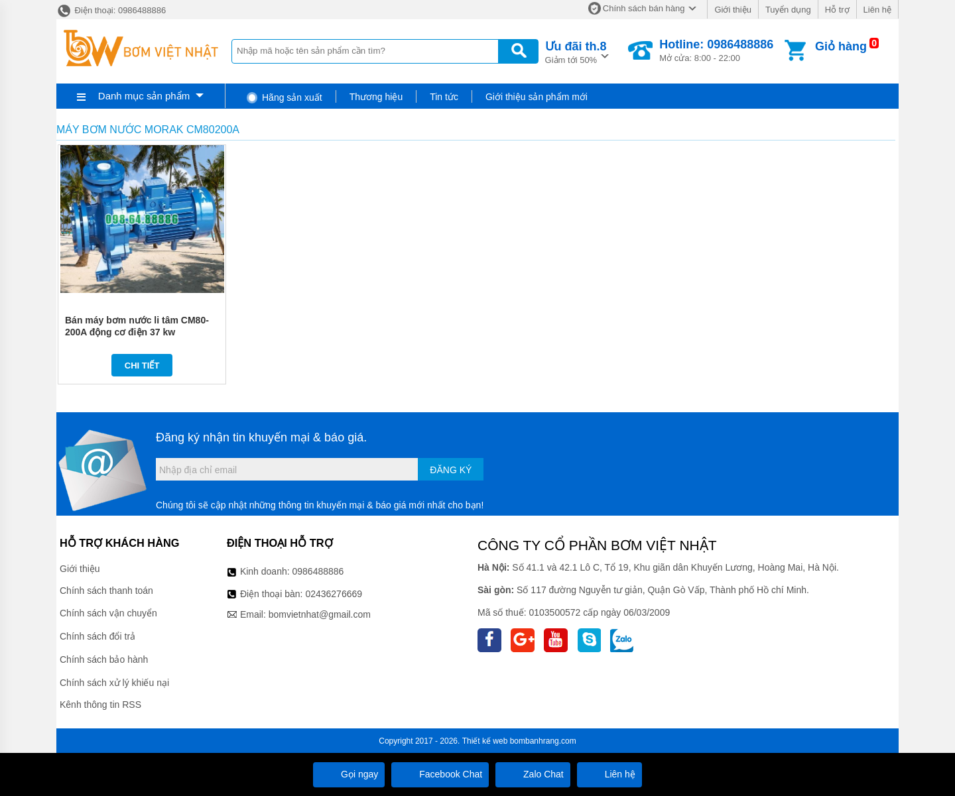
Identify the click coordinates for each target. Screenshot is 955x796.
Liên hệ (877, 10)
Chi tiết (142, 365)
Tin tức (444, 96)
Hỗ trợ (837, 10)
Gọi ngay (349, 774)
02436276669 (333, 594)
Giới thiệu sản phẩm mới (536, 96)
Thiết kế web (485, 741)
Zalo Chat (533, 774)
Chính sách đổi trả (97, 636)
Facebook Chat (440, 774)
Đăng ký (451, 470)
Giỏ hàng (841, 46)
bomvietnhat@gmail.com (320, 614)
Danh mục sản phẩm (144, 95)
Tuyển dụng (788, 10)
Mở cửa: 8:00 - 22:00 (716, 50)
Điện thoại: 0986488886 (111, 10)
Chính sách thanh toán (106, 590)
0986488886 (318, 571)
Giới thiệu (732, 10)
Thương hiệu (376, 96)
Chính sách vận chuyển (108, 613)
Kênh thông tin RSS (100, 704)
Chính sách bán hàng (644, 8)
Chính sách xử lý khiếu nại (114, 682)
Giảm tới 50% (576, 51)
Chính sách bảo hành (104, 659)
